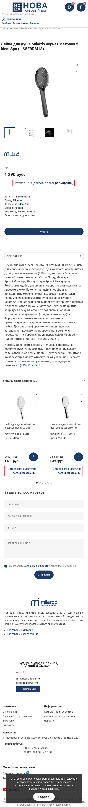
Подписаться (28, 688)
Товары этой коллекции (20, 381)
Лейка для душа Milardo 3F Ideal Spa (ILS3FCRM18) (65, 426)
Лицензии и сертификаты (17, 716)
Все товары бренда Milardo (22, 633)
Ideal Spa (24, 204)
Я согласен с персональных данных (43, 565)
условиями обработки (37, 565)
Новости (49, 720)
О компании (10, 711)
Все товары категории (20, 630)
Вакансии (8, 720)
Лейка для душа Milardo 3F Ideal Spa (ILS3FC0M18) (19, 426)
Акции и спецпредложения (59, 716)
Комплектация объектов (58, 711)
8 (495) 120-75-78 (29, 365)
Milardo (17, 200)
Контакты (8, 725)
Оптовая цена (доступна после (43, 183)
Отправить (44, 574)
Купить (44, 231)
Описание (14, 256)
